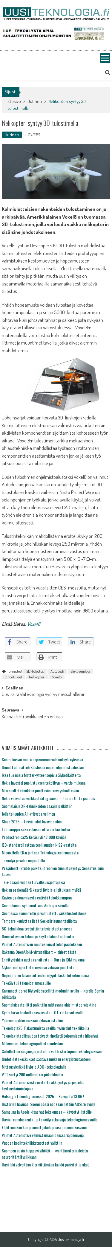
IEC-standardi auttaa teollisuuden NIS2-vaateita (39, 845)
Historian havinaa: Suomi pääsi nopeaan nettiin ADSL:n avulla (48, 1104)
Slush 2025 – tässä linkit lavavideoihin (32, 821)
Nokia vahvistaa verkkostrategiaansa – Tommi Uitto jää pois (48, 798)
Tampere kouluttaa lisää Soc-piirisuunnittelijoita (39, 921)
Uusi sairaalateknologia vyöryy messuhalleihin (43, 694)
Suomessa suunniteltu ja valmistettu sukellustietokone (44, 913)
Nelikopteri (37, 677)
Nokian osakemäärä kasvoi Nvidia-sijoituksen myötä (41, 890)
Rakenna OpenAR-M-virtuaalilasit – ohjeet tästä (39, 952)
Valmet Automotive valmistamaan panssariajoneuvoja (43, 1135)
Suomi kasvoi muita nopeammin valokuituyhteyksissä (42, 759)
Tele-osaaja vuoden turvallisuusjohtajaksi (33, 882)
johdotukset (13, 677)
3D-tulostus (35, 671)
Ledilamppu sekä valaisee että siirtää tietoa (36, 829)
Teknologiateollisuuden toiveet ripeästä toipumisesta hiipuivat (50, 1036)
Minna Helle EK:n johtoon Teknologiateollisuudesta (40, 852)
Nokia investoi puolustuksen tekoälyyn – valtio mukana (43, 783)
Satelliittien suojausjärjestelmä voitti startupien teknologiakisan (52, 1051)
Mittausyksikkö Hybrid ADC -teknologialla (34, 1067)
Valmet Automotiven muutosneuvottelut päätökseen (42, 944)
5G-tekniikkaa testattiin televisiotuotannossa (37, 928)
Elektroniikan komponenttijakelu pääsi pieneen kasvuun (44, 1127)
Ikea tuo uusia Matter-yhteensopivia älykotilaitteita (41, 775)
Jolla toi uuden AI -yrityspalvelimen (28, 814)
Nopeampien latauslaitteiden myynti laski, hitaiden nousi (45, 975)
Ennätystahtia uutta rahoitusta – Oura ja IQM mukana (43, 959)
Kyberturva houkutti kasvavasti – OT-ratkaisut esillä (42, 1012)
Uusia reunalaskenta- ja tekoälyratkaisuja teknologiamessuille (49, 1119)
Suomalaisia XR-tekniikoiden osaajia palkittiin (37, 806)
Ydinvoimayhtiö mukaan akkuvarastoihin (32, 1020)
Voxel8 (33, 624)
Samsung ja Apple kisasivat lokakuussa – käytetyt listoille (47, 1112)
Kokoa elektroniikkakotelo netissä (32, 717)
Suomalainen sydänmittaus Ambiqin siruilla (35, 905)
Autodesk (57, 671)
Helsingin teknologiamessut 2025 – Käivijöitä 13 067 (43, 1096)
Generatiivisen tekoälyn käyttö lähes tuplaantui (38, 936)
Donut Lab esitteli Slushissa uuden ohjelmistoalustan (43, 767)
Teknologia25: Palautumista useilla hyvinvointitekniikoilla (45, 1028)
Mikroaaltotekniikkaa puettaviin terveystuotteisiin (40, 790)
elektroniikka (80, 671)
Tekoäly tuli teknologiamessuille (26, 983)
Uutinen (34, 101)
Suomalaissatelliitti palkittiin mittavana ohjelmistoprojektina (49, 1004)
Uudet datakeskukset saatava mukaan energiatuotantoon (46, 1059)
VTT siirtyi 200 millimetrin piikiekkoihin (32, 1074)
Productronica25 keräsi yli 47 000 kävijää (34, 837)
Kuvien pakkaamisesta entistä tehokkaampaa (37, 897)
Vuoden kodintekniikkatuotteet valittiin (32, 1143)
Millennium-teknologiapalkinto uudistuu (32, 1043)
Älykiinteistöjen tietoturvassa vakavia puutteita (38, 967)
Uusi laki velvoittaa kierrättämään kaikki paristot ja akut (45, 1164)
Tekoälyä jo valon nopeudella (23, 860)
